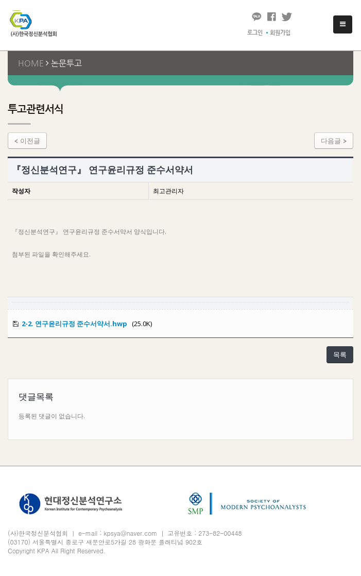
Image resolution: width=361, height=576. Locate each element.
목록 (340, 354)
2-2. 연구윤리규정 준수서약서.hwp (74, 323)
